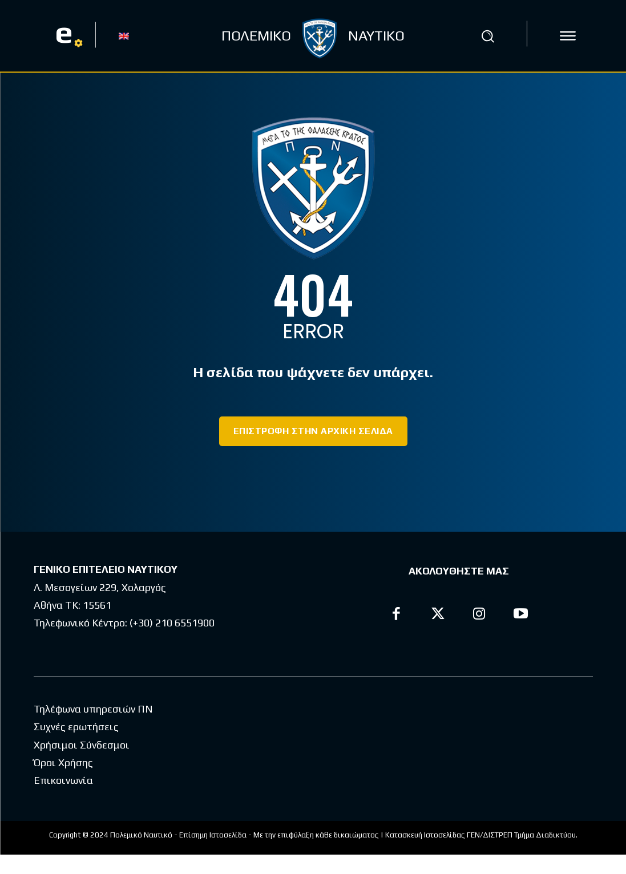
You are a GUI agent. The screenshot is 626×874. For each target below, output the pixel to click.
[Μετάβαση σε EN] (124, 35)
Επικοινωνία (63, 800)
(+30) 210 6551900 (172, 623)
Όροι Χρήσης (63, 782)
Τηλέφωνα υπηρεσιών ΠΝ (93, 728)
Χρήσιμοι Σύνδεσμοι (82, 764)
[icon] (567, 35)
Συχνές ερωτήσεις (76, 746)
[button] (487, 36)
